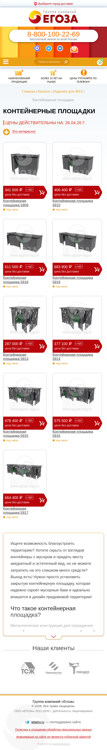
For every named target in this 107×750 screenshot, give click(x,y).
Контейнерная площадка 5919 (73, 280)
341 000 (22, 192)
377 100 (74, 346)
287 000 (22, 346)
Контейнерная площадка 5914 (73, 357)
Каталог (44, 91)
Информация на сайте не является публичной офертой (53, 736)
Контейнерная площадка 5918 (15, 280)
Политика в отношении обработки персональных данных (53, 729)
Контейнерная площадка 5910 (73, 203)
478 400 (22, 423)
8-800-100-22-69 (53, 34)
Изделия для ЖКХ (68, 91)
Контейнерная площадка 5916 (73, 434)
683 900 (74, 269)
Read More (10, 633)
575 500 (74, 423)
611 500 (22, 269)
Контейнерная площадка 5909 (15, 203)
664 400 (22, 500)
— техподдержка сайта (56, 722)
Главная (28, 91)
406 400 (74, 192)
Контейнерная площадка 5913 (15, 357)
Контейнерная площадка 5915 (15, 434)
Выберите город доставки (55, 3)
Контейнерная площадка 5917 (15, 511)
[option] (28, 668)
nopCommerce (61, 743)
